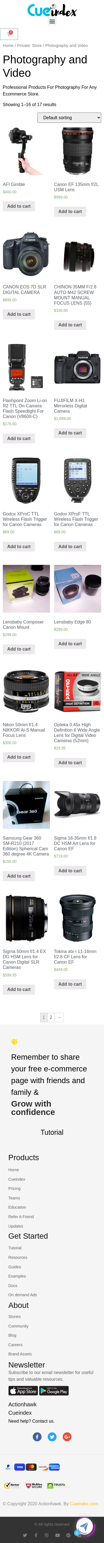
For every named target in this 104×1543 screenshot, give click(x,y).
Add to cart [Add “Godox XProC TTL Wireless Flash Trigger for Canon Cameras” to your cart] (19, 546)
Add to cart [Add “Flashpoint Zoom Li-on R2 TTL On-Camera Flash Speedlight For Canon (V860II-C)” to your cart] (19, 438)
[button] (52, 21)
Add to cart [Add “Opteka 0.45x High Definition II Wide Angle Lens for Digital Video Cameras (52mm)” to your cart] (70, 762)
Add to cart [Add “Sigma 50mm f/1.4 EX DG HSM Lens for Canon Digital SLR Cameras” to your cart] (19, 989)
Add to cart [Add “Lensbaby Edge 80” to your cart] (70, 643)
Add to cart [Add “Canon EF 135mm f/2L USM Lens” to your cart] (70, 211)
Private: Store (29, 45)
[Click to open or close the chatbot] (84, 1526)
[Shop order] (69, 118)
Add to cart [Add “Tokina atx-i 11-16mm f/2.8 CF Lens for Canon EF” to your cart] (70, 984)
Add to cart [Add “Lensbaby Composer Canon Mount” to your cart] (19, 649)
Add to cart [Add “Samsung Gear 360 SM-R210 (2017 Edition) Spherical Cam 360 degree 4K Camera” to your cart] (19, 876)
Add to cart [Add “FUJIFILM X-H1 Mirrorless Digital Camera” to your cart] (70, 433)
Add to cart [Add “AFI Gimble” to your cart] (19, 206)
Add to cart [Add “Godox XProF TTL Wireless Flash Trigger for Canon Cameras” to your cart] (70, 546)
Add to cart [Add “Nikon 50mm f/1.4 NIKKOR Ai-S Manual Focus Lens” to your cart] (19, 757)
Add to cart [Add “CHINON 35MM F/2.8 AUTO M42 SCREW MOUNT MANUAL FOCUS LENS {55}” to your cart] (70, 325)
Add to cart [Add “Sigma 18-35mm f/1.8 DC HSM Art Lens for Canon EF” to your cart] (70, 870)
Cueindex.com (84, 1503)
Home (8, 45)
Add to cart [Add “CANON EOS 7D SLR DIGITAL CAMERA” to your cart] (19, 314)
